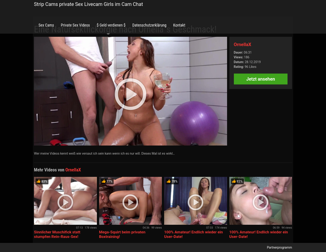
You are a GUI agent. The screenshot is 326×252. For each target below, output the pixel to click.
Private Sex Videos (75, 25)
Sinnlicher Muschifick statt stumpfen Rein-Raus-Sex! (57, 234)
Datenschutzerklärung (149, 25)
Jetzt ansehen (260, 79)
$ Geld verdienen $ (111, 25)
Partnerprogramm (279, 247)
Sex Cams (46, 25)
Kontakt (179, 25)
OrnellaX (242, 44)
